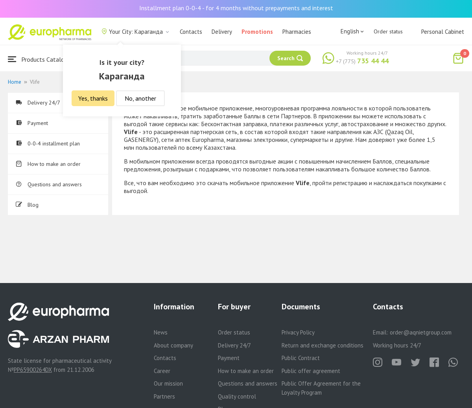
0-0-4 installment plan (48, 143)
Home (14, 82)
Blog (27, 204)
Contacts (191, 31)
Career (162, 371)
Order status (388, 31)
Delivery (222, 31)
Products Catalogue (41, 59)
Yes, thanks (93, 98)
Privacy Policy (298, 332)
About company (173, 345)
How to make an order (48, 163)
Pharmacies (296, 31)
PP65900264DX (33, 369)
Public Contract (301, 358)
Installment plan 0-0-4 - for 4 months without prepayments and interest (236, 8)
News (161, 332)
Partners (164, 396)
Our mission (168, 383)
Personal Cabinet (442, 31)
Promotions (257, 31)
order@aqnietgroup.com (421, 332)
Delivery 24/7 (38, 102)
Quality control (237, 396)
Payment (32, 123)
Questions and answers (49, 184)
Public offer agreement (311, 371)
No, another (140, 98)
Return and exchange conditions (322, 345)
